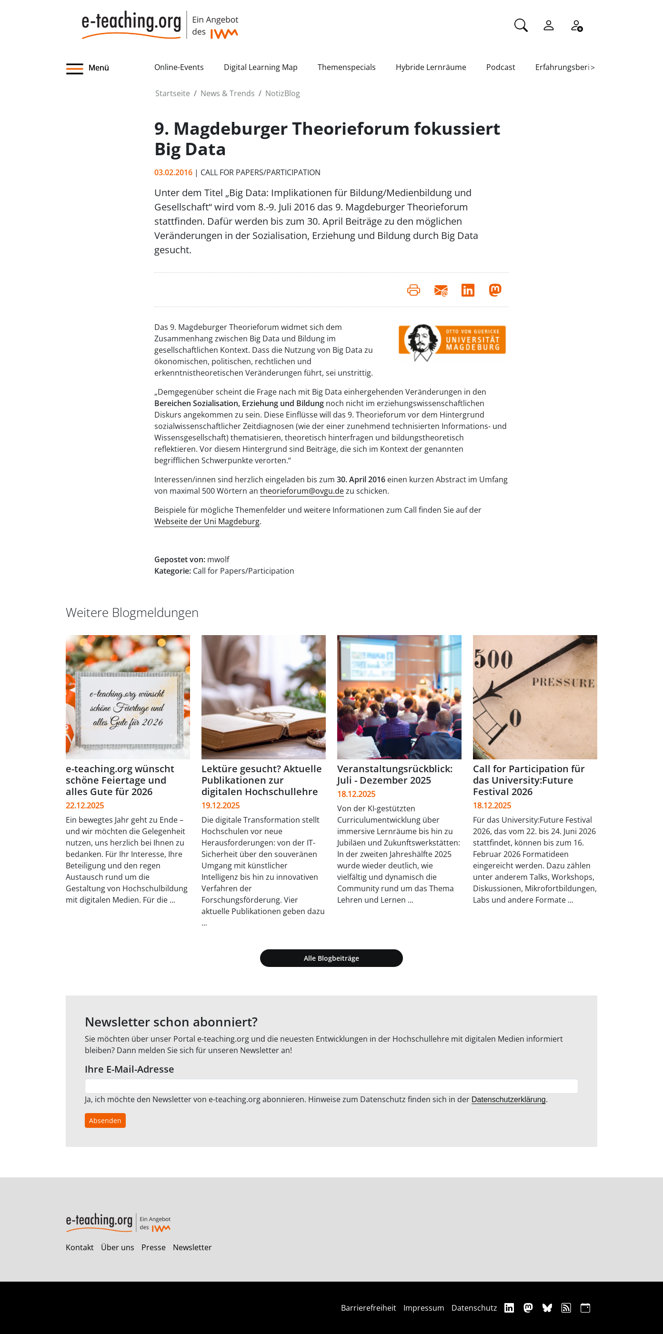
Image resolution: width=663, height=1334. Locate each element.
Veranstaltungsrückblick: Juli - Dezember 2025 (394, 774)
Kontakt (80, 1247)
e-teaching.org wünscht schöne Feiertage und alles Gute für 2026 (120, 780)
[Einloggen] (548, 24)
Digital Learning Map (261, 67)
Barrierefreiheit (368, 1308)
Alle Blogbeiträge (331, 958)
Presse (153, 1247)
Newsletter (192, 1247)
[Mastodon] (529, 1307)
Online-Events (179, 67)
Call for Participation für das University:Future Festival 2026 (529, 780)
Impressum (423, 1308)
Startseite (172, 93)
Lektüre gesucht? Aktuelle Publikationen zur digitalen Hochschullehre (261, 780)
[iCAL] (585, 1307)
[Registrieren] (576, 24)
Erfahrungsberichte (570, 67)
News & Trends (228, 93)
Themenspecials (347, 67)
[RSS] (567, 1307)
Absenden (105, 1120)
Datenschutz (474, 1308)
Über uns (117, 1247)
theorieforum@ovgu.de (302, 491)
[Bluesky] (548, 1307)
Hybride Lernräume (431, 67)
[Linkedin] (510, 1307)
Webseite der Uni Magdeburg (207, 521)
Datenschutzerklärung (509, 1099)
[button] (110, 69)
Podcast (500, 67)
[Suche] (521, 24)
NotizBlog (282, 93)
